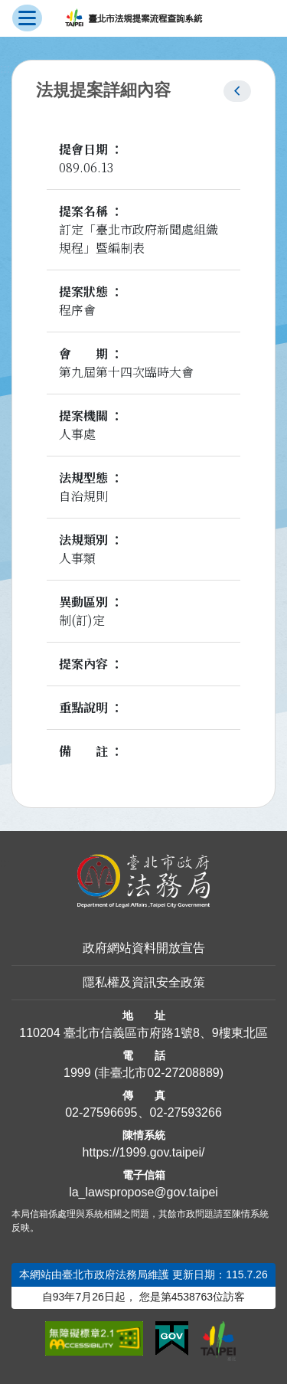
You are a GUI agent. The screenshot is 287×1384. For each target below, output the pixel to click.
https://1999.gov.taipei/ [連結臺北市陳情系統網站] (144, 1152)
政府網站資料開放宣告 (144, 947)
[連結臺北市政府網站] (218, 1341)
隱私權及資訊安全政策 (144, 982)
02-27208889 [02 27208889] (183, 1072)
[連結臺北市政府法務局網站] (143, 881)
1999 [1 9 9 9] (77, 1072)
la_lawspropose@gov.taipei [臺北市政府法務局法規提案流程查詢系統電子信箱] (143, 1192)
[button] (237, 91)
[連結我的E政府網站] (171, 1338)
